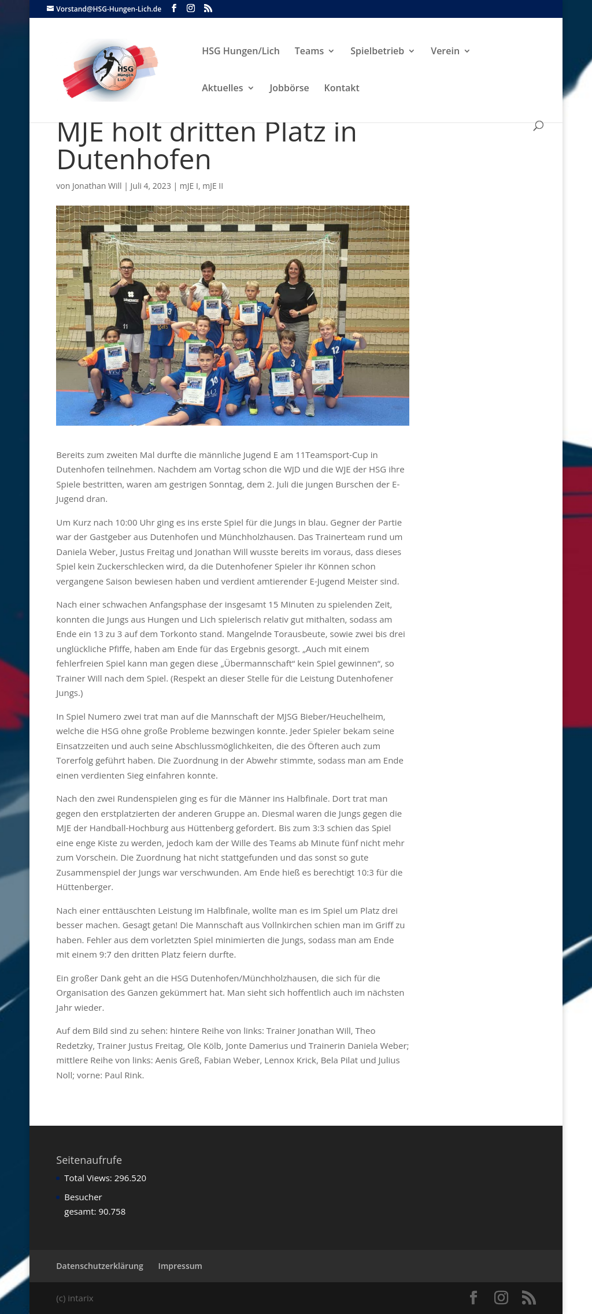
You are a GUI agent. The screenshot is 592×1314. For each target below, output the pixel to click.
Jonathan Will (97, 185)
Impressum (180, 1265)
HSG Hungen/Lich (241, 52)
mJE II (212, 185)
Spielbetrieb (377, 52)
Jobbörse (289, 89)
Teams (309, 52)
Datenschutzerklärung (99, 1265)
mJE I (189, 185)
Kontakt (342, 89)
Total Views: (89, 1177)
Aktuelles (222, 89)
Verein (445, 52)
